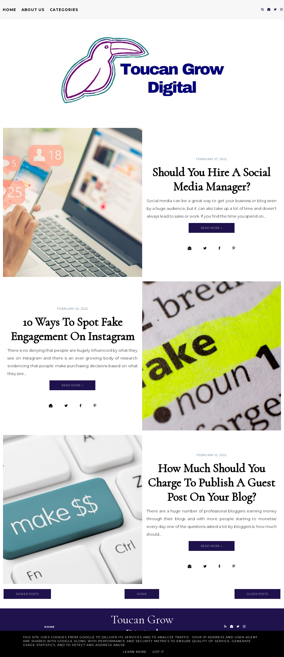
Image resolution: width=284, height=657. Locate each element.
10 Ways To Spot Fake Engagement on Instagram (72, 329)
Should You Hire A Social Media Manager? (211, 179)
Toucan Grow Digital (142, 626)
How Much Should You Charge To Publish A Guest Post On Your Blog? (211, 482)
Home (9, 9)
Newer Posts (27, 594)
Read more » (211, 228)
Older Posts (257, 594)
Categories (64, 9)
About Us (32, 9)
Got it (158, 652)
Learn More (135, 652)
